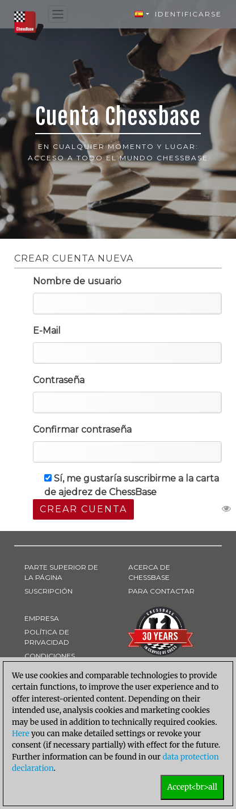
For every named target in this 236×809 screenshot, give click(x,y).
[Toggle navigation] (58, 14)
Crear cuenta (83, 509)
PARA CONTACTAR (161, 591)
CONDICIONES (49, 656)
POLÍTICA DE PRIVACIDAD (46, 637)
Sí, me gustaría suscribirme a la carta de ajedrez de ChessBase (131, 485)
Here (21, 734)
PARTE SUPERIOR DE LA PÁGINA (61, 572)
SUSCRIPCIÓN (48, 591)
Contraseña (59, 380)
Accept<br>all (192, 787)
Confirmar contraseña (82, 429)
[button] (141, 14)
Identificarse (188, 14)
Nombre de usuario (77, 281)
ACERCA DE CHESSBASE (149, 572)
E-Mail (47, 330)
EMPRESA (41, 618)
